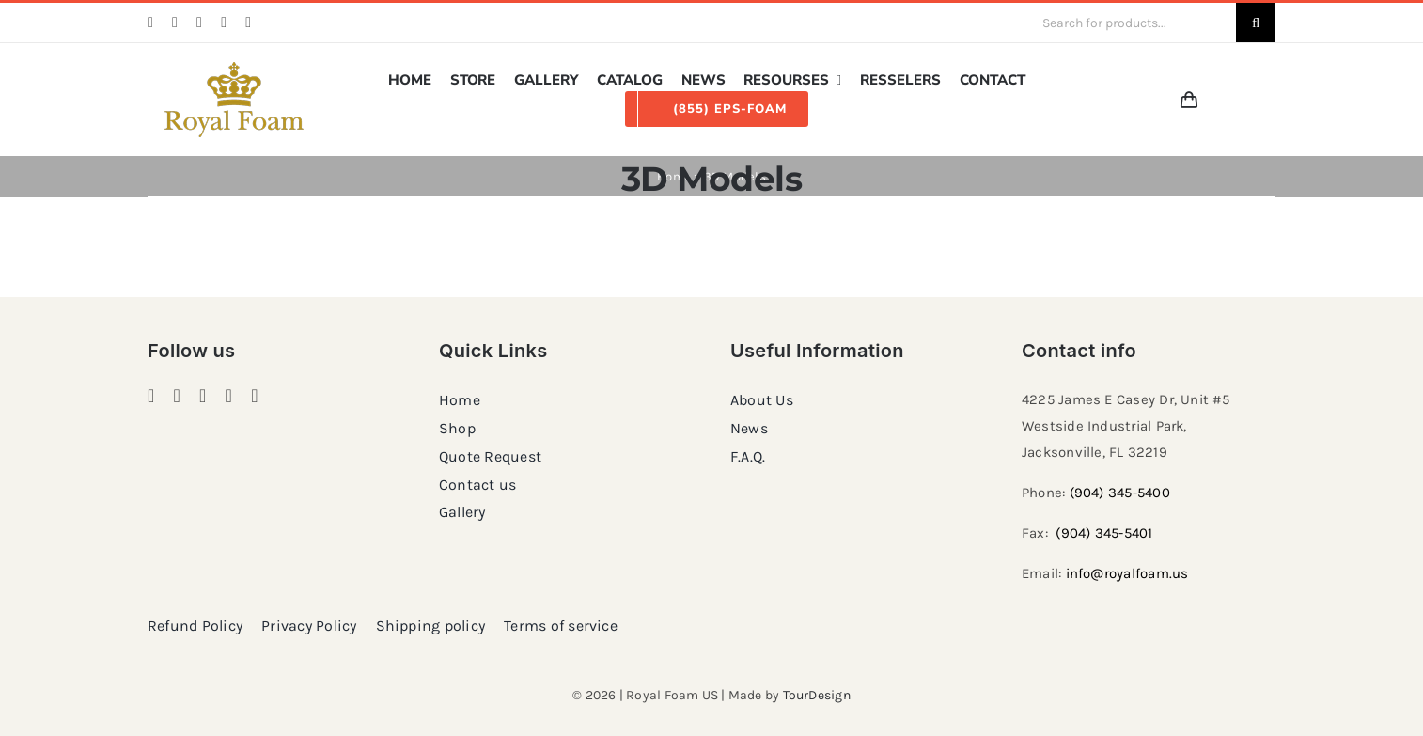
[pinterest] (199, 22)
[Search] (1255, 22)
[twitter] (224, 22)
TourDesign (817, 695)
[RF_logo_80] (234, 68)
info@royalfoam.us (1127, 573)
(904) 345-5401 (1104, 533)
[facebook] (150, 22)
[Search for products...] (1131, 22)
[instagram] (175, 22)
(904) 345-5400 (1120, 492)
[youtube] (248, 22)
